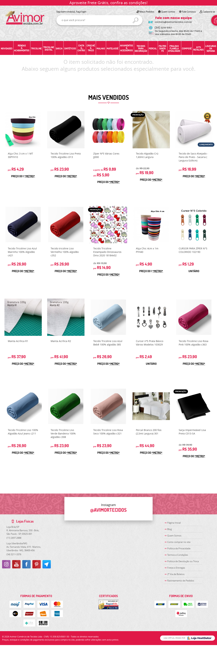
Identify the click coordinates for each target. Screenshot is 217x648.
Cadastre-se (209, 11)
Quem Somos (174, 535)
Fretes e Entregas (176, 567)
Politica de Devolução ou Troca (183, 561)
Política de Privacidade (178, 548)
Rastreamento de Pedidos (180, 580)
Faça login (81, 11)
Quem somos (168, 11)
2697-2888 (13, 537)
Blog (169, 529)
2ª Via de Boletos (175, 574)
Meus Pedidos (147, 11)
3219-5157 (163, 27)
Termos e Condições (177, 554)
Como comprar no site (178, 542)
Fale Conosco (189, 11)
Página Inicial (174, 522)
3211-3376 (13, 554)
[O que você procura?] (135, 20)
